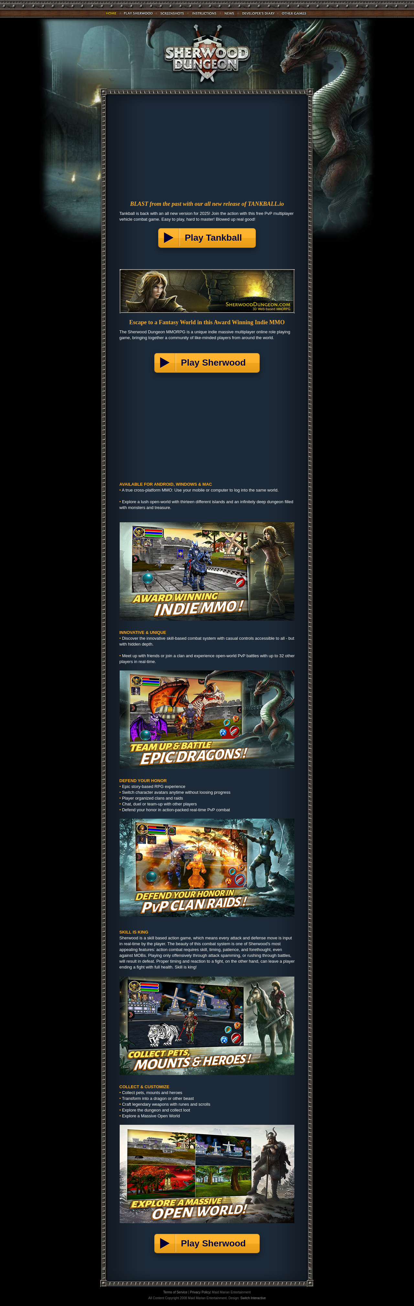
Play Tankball (216, 238)
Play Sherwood (216, 363)
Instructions (204, 13)
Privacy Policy (200, 1292)
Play (138, 13)
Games (294, 13)
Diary (258, 13)
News (229, 13)
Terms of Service (175, 1292)
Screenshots (172, 13)
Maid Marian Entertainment (231, 1292)
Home (111, 13)
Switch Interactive (253, 1298)
